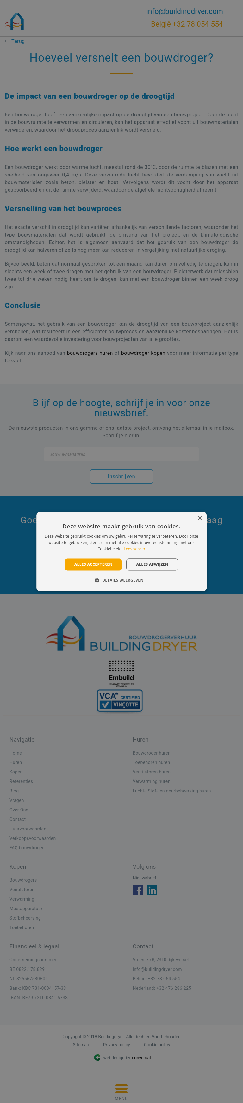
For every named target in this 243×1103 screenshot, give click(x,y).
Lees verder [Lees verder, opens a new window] (135, 549)
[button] (121, 580)
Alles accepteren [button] (93, 564)
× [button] (199, 518)
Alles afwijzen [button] (152, 564)
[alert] (121, 551)
